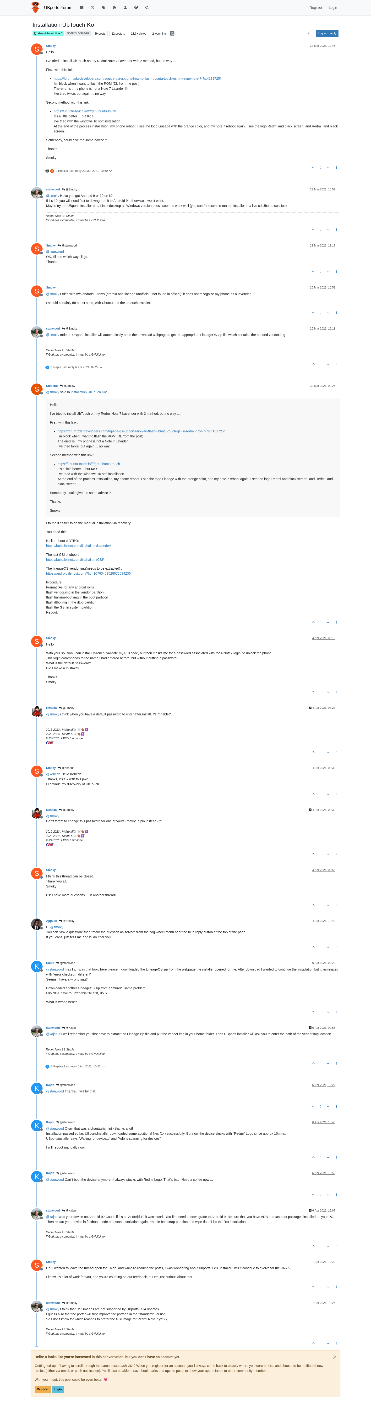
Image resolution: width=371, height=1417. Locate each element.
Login (58, 1389)
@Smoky (69, 189)
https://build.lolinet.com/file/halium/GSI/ (75, 560)
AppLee (51, 921)
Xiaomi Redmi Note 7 (48, 33)
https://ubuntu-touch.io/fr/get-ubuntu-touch (85, 111)
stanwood (53, 189)
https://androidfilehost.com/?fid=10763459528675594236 (88, 573)
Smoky (51, 45)
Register (43, 1389)
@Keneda (66, 768)
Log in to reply (327, 33)
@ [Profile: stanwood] (55, 252)
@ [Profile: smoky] (52, 196)
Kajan (50, 963)
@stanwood (67, 245)
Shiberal (52, 386)
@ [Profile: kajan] (52, 1034)
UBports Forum (58, 7)
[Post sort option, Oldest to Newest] (308, 33)
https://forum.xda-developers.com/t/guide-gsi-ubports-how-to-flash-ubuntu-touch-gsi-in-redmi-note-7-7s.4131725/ (137, 78)
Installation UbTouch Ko (88, 392)
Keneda (51, 707)
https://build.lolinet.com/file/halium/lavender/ (78, 546)
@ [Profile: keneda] (53, 774)
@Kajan (69, 1027)
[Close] (334, 1357)
